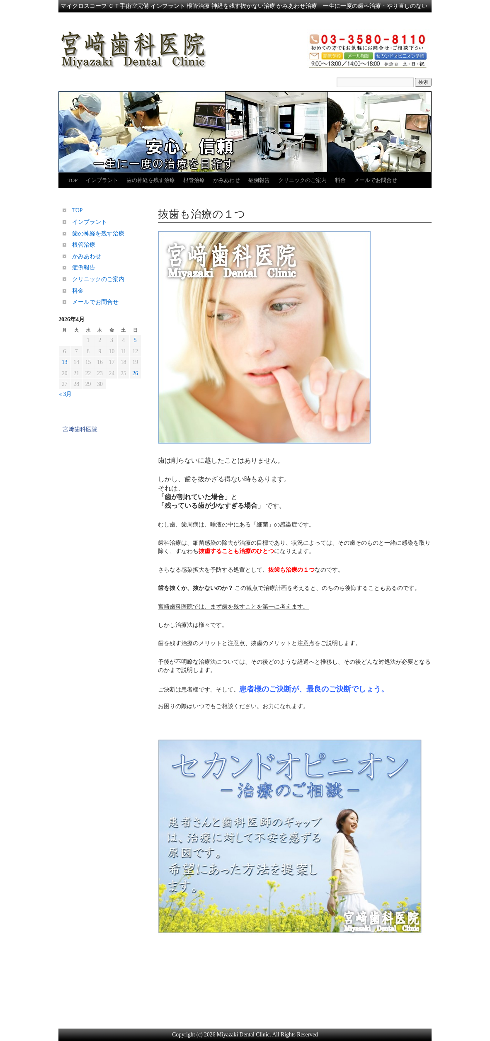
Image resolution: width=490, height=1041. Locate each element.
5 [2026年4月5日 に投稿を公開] (135, 340)
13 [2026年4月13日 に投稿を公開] (65, 362)
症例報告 (259, 180)
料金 (340, 180)
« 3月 (65, 394)
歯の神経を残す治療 (150, 180)
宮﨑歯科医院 (80, 429)
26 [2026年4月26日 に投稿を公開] (135, 373)
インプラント (102, 180)
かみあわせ (226, 180)
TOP (73, 180)
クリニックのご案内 (302, 180)
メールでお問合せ (375, 180)
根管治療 (194, 180)
